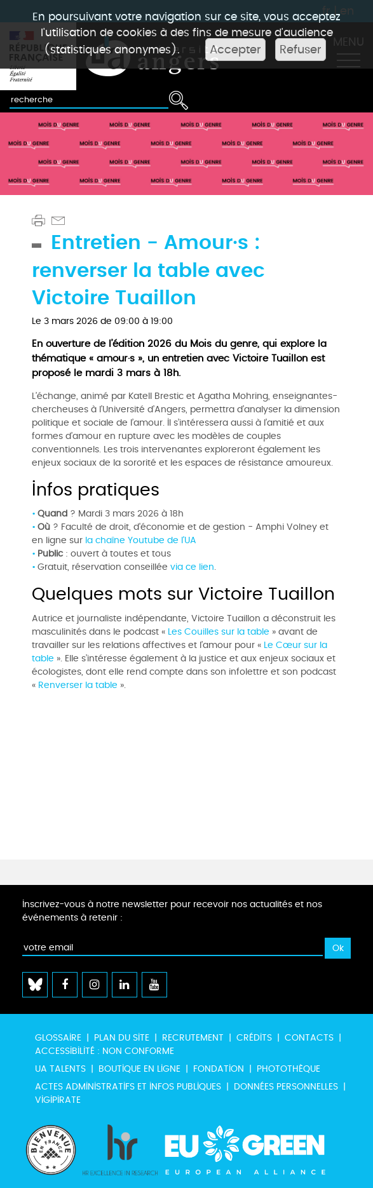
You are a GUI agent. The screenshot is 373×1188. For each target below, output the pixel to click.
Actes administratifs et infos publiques (128, 1086)
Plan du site (121, 1037)
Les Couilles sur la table (218, 631)
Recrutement (193, 1037)
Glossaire (58, 1037)
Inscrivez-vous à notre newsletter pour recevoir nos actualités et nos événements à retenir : (172, 911)
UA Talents (60, 1069)
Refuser (301, 49)
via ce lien (192, 567)
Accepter (235, 49)
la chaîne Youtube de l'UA (140, 540)
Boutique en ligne (139, 1069)
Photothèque (288, 1069)
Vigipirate (58, 1100)
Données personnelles (286, 1086)
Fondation (218, 1069)
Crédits (254, 1037)
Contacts (309, 1037)
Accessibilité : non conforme (104, 1051)
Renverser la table (78, 685)
